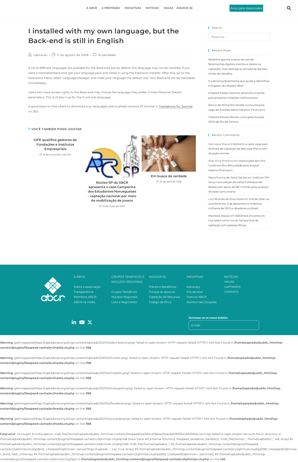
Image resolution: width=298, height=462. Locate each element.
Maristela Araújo (218, 215)
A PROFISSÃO (112, 7)
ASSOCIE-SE (182, 7)
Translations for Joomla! (176, 106)
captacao (40, 55)
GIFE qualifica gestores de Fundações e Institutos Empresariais (55, 144)
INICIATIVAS (133, 7)
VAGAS (166, 7)
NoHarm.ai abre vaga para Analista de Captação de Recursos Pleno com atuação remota (238, 148)
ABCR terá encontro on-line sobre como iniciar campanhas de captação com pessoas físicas (237, 220)
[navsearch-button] (289, 8)
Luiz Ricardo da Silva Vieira (226, 199)
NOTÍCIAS (151, 7)
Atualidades (107, 55)
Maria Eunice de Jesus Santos (227, 177)
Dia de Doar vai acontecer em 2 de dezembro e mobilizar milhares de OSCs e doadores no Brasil (238, 203)
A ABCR (94, 7)
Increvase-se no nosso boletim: (208, 317)
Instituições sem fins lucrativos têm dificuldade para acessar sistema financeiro (236, 165)
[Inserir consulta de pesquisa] (239, 37)
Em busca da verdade (169, 176)
